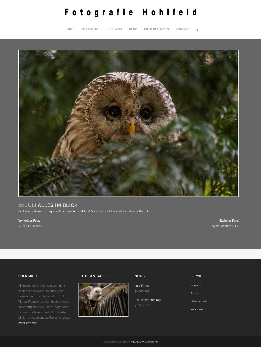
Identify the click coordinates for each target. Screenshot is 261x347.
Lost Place (142, 285)
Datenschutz (199, 301)
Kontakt (196, 285)
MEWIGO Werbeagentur (144, 341)
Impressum (198, 309)
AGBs (194, 293)
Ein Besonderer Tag (148, 299)
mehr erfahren (27, 323)
